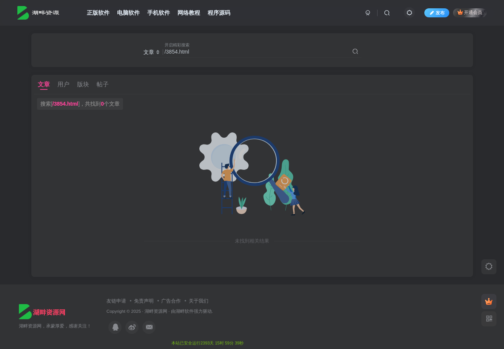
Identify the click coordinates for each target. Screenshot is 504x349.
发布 (437, 12)
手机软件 (158, 12)
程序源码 (219, 12)
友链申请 (116, 301)
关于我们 (198, 301)
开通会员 (470, 12)
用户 (63, 84)
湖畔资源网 (156, 311)
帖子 (103, 84)
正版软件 (98, 12)
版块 (83, 84)
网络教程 (188, 12)
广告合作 (171, 301)
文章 (44, 84)
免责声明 (144, 301)
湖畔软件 (185, 311)
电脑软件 (128, 12)
